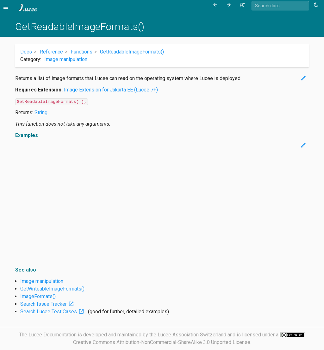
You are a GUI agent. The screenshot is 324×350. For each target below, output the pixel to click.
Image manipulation (65, 59)
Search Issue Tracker (48, 304)
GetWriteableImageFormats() (52, 289)
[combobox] (280, 5)
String (40, 112)
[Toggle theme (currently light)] (317, 5)
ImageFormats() (38, 296)
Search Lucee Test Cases (53, 312)
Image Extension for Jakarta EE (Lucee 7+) (111, 90)
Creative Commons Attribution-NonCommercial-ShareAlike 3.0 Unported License (161, 342)
